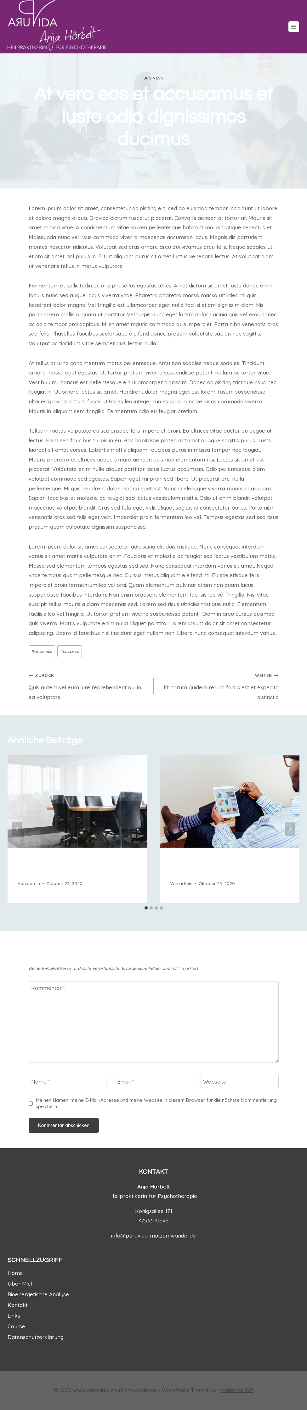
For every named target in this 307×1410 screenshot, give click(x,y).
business (154, 78)
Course (16, 1326)
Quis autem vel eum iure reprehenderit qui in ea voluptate (88, 685)
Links (14, 1315)
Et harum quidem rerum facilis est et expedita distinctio (219, 685)
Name (40, 1081)
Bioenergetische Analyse (38, 1294)
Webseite (214, 1081)
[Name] (68, 1082)
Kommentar (48, 988)
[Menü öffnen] (293, 26)
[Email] (154, 1082)
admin (44, 159)
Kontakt (18, 1305)
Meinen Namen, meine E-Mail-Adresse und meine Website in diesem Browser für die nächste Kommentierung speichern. (156, 1103)
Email (125, 1081)
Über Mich (21, 1283)
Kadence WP (237, 1390)
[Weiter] (290, 829)
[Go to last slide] (17, 829)
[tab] (146, 908)
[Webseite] (240, 1082)
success (69, 651)
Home (15, 1273)
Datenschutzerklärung (36, 1337)
